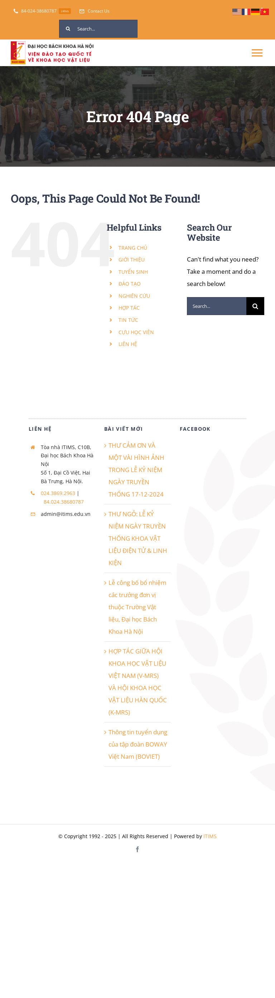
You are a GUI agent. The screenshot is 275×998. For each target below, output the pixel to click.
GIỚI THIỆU (132, 259)
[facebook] (137, 849)
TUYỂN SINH (133, 271)
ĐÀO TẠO (130, 283)
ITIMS (210, 836)
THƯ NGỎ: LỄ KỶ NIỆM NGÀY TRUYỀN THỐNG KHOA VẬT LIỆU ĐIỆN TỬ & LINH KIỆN (137, 538)
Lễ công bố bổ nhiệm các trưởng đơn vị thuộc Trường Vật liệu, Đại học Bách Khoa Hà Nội (137, 607)
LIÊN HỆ (128, 344)
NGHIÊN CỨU (134, 295)
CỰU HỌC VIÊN (136, 332)
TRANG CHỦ (133, 247)
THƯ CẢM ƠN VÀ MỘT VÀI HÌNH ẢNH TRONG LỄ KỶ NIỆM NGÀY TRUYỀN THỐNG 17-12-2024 (136, 469)
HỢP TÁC (129, 307)
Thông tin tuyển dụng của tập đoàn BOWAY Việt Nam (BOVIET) (137, 744)
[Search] (68, 29)
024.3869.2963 (58, 493)
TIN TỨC (128, 320)
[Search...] (98, 29)
